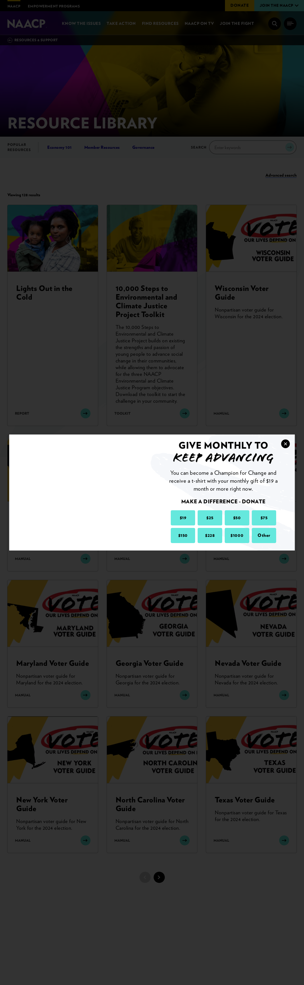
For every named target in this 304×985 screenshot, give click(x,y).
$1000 (236, 535)
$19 (183, 517)
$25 (210, 517)
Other (264, 535)
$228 (210, 535)
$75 (264, 517)
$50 (237, 517)
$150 (183, 535)
